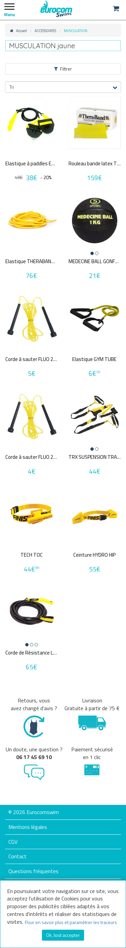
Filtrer (63, 68)
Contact (17, 856)
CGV (12, 842)
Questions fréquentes (33, 871)
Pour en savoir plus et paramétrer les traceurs (71, 922)
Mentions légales (27, 827)
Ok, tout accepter (63, 935)
